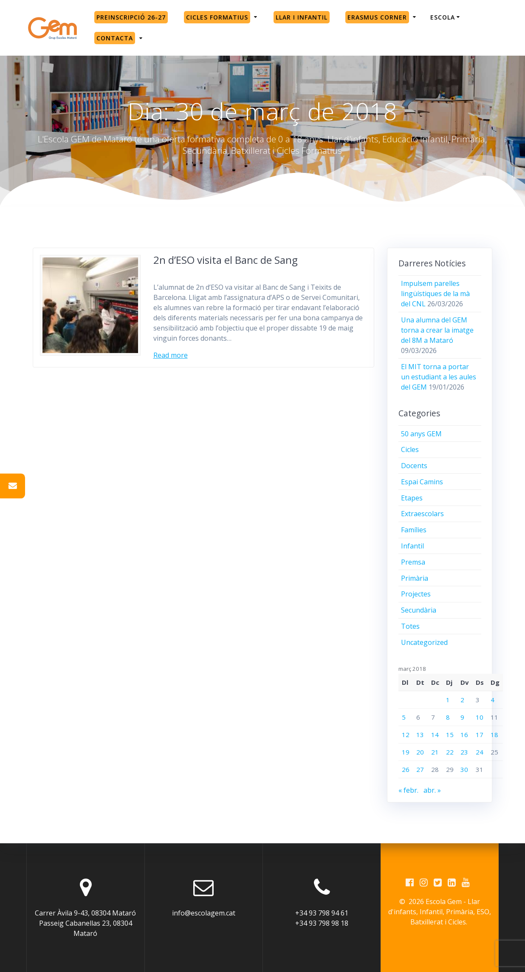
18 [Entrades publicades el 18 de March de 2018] (494, 734)
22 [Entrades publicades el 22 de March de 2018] (450, 752)
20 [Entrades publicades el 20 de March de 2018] (420, 752)
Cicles (410, 449)
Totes (410, 626)
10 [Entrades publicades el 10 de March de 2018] (479, 717)
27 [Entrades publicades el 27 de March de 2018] (420, 769)
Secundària (418, 610)
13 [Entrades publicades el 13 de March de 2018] (420, 734)
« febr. (408, 790)
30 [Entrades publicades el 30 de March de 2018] (464, 769)
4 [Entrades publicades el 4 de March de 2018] (492, 699)
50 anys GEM (421, 433)
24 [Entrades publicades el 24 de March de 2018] (479, 752)
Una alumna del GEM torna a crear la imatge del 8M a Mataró (437, 330)
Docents (414, 465)
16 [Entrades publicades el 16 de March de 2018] (464, 734)
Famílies (413, 529)
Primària (414, 578)
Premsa (413, 562)
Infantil (412, 546)
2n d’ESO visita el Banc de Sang (225, 260)
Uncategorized (424, 642)
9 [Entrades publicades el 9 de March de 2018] (462, 717)
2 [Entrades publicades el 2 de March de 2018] (462, 699)
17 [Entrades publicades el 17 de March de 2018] (479, 734)
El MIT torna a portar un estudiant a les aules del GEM (438, 377)
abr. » (432, 790)
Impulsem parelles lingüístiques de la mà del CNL (435, 293)
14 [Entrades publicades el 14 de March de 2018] (435, 734)
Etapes (412, 498)
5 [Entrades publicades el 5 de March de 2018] (404, 717)
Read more (170, 355)
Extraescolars (422, 513)
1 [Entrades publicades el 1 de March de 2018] (448, 699)
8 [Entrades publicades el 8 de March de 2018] (448, 717)
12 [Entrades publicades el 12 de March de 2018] (405, 734)
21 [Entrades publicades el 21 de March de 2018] (435, 752)
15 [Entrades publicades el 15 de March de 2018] (450, 734)
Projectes (416, 594)
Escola (442, 17)
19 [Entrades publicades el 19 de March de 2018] (405, 752)
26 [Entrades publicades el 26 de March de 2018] (405, 769)
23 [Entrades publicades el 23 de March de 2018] (464, 752)
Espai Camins (422, 481)
